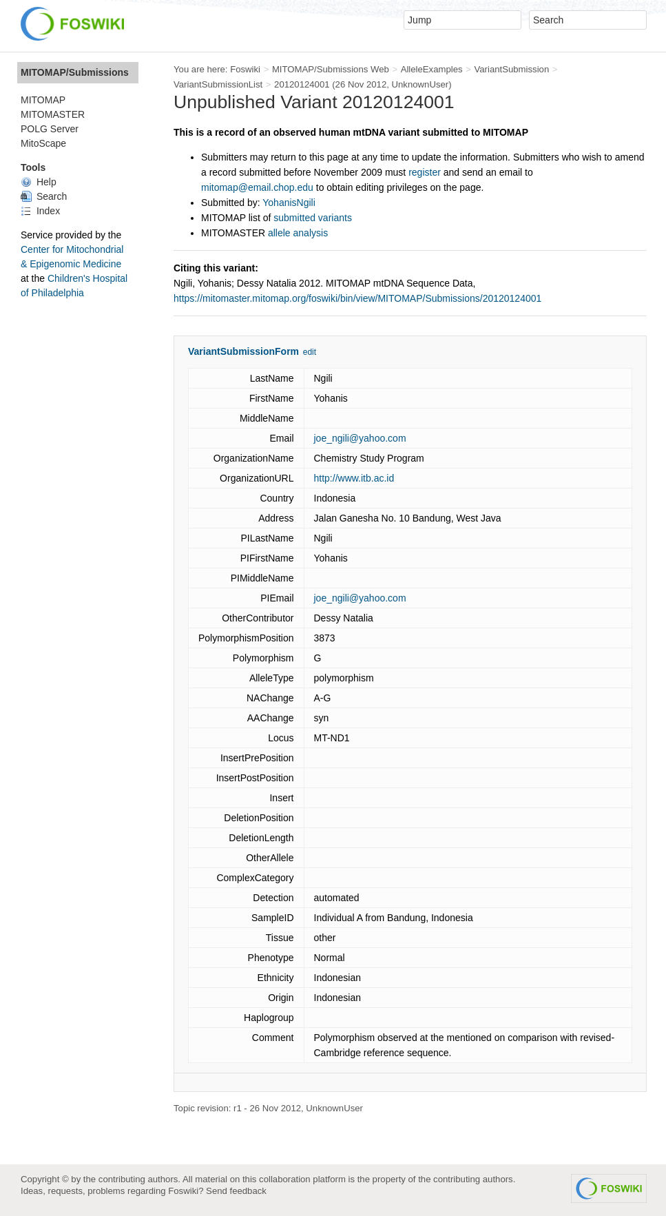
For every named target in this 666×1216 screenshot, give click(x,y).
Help (38, 181)
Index (40, 210)
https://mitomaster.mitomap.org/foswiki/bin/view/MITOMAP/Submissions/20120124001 (357, 298)
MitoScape (43, 143)
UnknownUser (420, 84)
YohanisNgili (288, 202)
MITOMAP (43, 99)
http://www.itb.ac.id (354, 478)
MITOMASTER (53, 114)
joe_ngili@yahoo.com (360, 438)
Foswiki (245, 69)
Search (44, 196)
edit (309, 352)
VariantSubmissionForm (243, 351)
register (424, 172)
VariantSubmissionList (218, 84)
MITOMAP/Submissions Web (330, 69)
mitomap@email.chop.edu (257, 187)
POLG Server (50, 128)
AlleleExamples (432, 69)
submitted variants (312, 217)
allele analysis (298, 232)
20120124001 (302, 84)
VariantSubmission (511, 69)
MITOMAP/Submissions (75, 72)
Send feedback (236, 1191)
